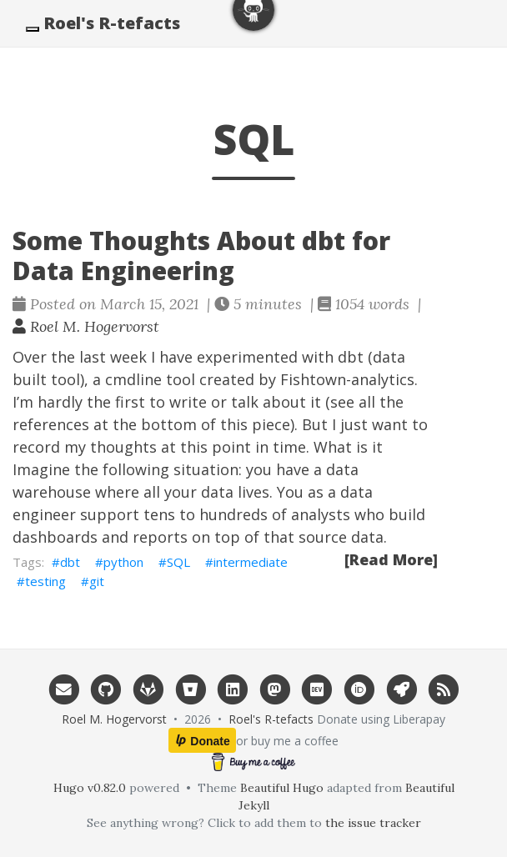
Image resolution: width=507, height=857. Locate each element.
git (96, 581)
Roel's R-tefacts (111, 23)
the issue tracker (373, 822)
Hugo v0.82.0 (89, 787)
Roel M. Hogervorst (86, 326)
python (123, 562)
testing (45, 581)
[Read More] (391, 559)
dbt (70, 562)
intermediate (250, 562)
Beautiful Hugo (282, 787)
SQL (178, 562)
